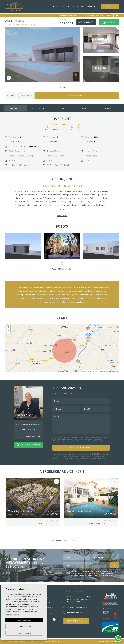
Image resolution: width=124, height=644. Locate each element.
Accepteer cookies (24, 620)
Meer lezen (62, 212)
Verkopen (78, 6)
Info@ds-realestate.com (70, 15)
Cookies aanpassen (24, 626)
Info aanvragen (86, 22)
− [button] (8, 331)
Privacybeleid (85, 439)
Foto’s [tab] (62, 108)
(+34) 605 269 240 (94, 15)
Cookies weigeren (24, 633)
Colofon (32, 641)
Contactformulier (76, 621)
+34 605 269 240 (25, 429)
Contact (109, 6)
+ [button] (8, 327)
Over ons (92, 6)
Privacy (40, 641)
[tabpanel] (33, 502)
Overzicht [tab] (15, 108)
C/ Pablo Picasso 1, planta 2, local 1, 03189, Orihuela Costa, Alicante (79, 599)
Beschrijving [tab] (38, 108)
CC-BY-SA (114, 371)
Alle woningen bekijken (62, 540)
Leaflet (84, 371)
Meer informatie (12, 615)
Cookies (47, 641)
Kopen (66, 6)
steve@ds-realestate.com (28, 424)
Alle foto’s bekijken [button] (62, 266)
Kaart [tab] (85, 108)
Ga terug (62, 87)
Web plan (55, 641)
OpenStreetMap (98, 371)
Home (56, 6)
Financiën (108, 108)
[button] (10, 95)
